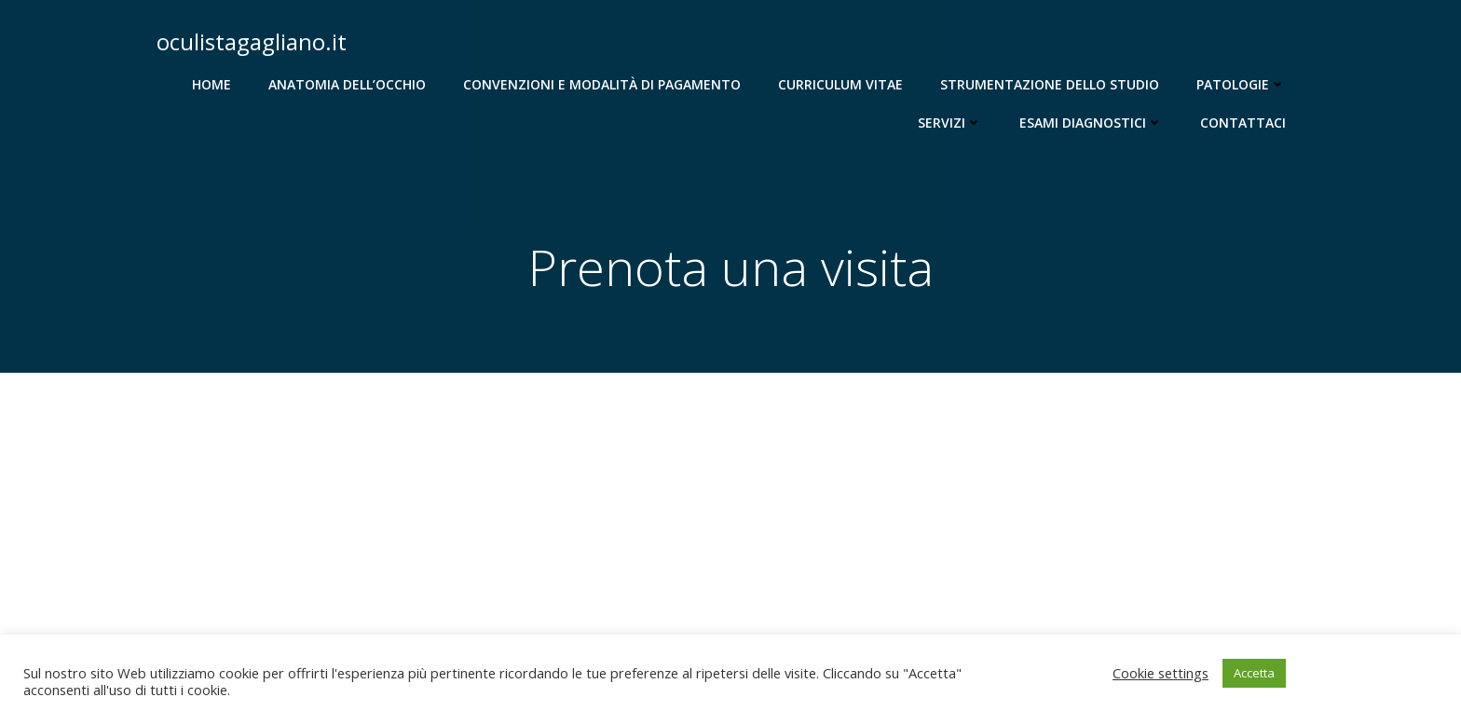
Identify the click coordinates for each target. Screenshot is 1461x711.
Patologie (1241, 84)
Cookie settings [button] (1160, 672)
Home (211, 84)
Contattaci (1243, 122)
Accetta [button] (1254, 672)
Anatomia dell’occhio (347, 84)
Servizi (950, 122)
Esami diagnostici (1091, 122)
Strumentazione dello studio (1049, 84)
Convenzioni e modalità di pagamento (602, 84)
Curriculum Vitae (840, 84)
